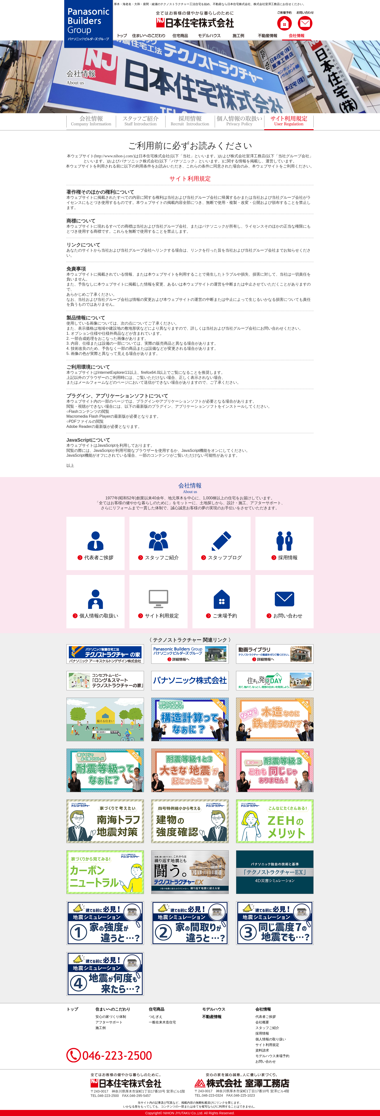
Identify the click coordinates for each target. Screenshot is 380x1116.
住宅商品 (156, 1009)
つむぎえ (155, 1017)
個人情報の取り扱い (270, 1039)
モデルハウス (213, 1009)
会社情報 (263, 1009)
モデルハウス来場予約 (272, 1056)
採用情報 (262, 1033)
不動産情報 (212, 1017)
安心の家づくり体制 (110, 1017)
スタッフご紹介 (267, 1028)
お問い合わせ (265, 1061)
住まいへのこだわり (112, 1009)
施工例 (100, 1028)
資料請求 (262, 1050)
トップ (72, 1009)
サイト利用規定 (267, 1045)
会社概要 (262, 1022)
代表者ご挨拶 (265, 1017)
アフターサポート (109, 1022)
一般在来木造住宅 (162, 1022)
